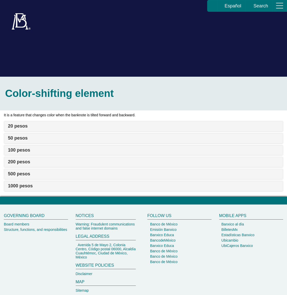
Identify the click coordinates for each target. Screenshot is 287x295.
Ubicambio (229, 240)
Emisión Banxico (162, 230)
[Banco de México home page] (212, 6)
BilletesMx (229, 230)
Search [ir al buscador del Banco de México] (259, 5)
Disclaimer (84, 274)
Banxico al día (232, 224)
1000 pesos (20, 185)
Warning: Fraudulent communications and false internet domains (105, 226)
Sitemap (82, 290)
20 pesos (18, 126)
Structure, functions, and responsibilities (35, 230)
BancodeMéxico (162, 240)
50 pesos (18, 138)
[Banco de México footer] (143, 250)
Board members (16, 224)
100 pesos (19, 150)
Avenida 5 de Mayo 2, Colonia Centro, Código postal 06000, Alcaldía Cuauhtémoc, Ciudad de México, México (106, 251)
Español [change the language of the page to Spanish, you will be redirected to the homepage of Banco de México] (231, 5)
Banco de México (163, 224)
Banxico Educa (161, 235)
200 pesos (19, 161)
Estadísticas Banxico (237, 235)
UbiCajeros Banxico (236, 246)
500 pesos (19, 173)
